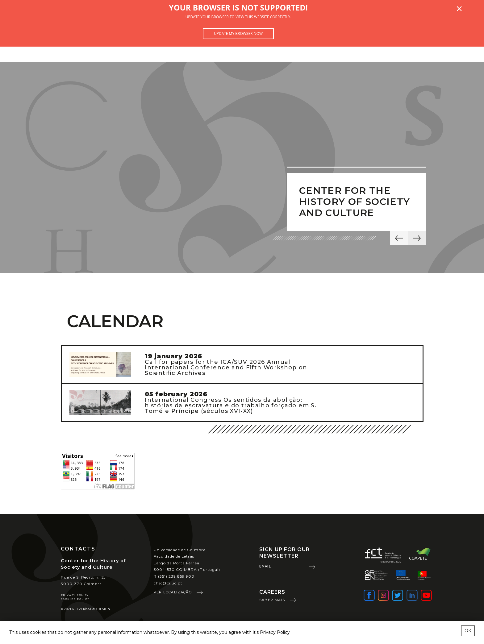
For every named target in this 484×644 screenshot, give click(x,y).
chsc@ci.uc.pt (168, 583)
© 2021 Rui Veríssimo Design (86, 609)
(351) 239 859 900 (174, 576)
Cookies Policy (75, 598)
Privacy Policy (75, 594)
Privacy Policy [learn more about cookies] (275, 632)
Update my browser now (238, 33)
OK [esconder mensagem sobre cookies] (468, 631)
